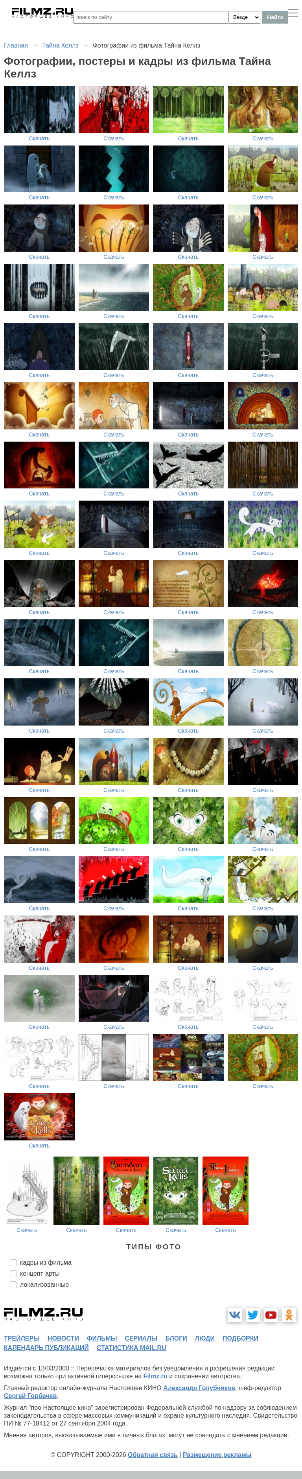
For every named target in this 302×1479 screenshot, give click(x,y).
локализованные (44, 1284)
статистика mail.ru (131, 1348)
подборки (240, 1338)
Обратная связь (153, 1454)
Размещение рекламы (217, 1454)
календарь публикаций (46, 1348)
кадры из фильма (46, 1262)
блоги (176, 1338)
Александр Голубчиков (199, 1388)
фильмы (102, 1338)
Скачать (39, 138)
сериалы (141, 1338)
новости (63, 1338)
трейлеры (22, 1338)
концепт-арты (39, 1273)
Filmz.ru (156, 1376)
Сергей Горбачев (30, 1395)
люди (205, 1338)
